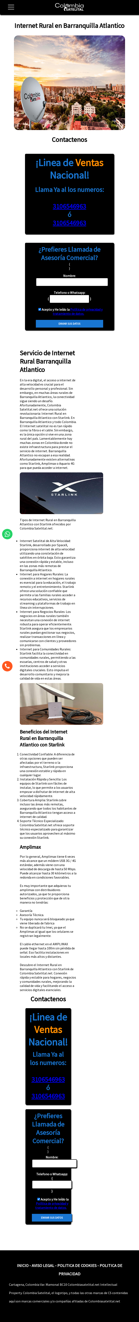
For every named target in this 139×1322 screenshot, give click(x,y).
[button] (9, 9)
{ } (52, 1182)
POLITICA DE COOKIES (76, 1265)
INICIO (23, 1265)
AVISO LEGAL (43, 1265)
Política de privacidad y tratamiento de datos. (78, 311)
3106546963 (69, 206)
